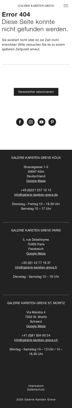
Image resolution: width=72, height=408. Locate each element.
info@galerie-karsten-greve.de (36, 195)
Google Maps (36, 181)
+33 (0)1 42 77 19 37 (36, 263)
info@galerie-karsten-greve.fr (36, 267)
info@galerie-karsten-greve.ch (36, 340)
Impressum (36, 386)
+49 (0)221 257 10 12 (36, 190)
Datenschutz (36, 390)
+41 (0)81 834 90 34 (36, 335)
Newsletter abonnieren (36, 92)
